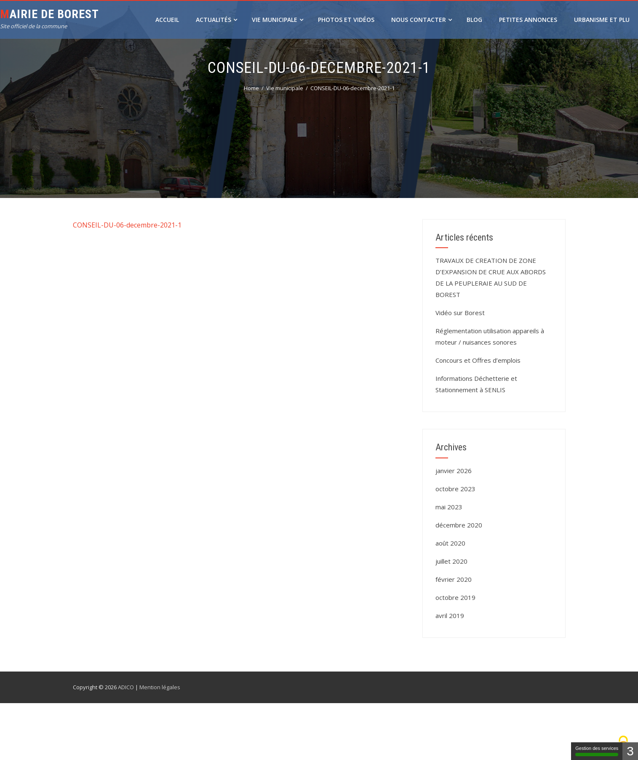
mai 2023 (448, 507)
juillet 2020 (451, 561)
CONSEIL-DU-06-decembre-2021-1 (127, 225)
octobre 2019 (455, 597)
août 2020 (450, 543)
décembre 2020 (458, 525)
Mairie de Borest (49, 14)
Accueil (167, 20)
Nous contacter (421, 20)
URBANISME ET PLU (602, 20)
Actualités (216, 20)
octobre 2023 (455, 488)
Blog (474, 20)
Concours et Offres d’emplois (478, 360)
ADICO (126, 687)
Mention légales (159, 687)
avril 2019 (449, 615)
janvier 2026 (453, 470)
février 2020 (453, 579)
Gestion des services (596, 751)
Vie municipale (277, 20)
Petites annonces (528, 20)
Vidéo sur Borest (460, 312)
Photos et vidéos (346, 20)
